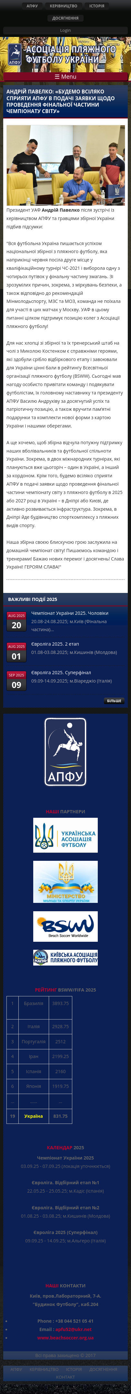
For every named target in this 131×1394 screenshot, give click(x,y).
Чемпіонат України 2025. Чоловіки (69, 613)
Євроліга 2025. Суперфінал (61, 672)
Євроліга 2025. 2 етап (55, 644)
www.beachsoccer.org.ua (65, 1338)
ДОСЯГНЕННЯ (65, 18)
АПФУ (32, 5)
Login (65, 30)
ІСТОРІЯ (96, 5)
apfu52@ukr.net (73, 1329)
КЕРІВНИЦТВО (63, 5)
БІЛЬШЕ (114, 700)
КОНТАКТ (65, 1377)
